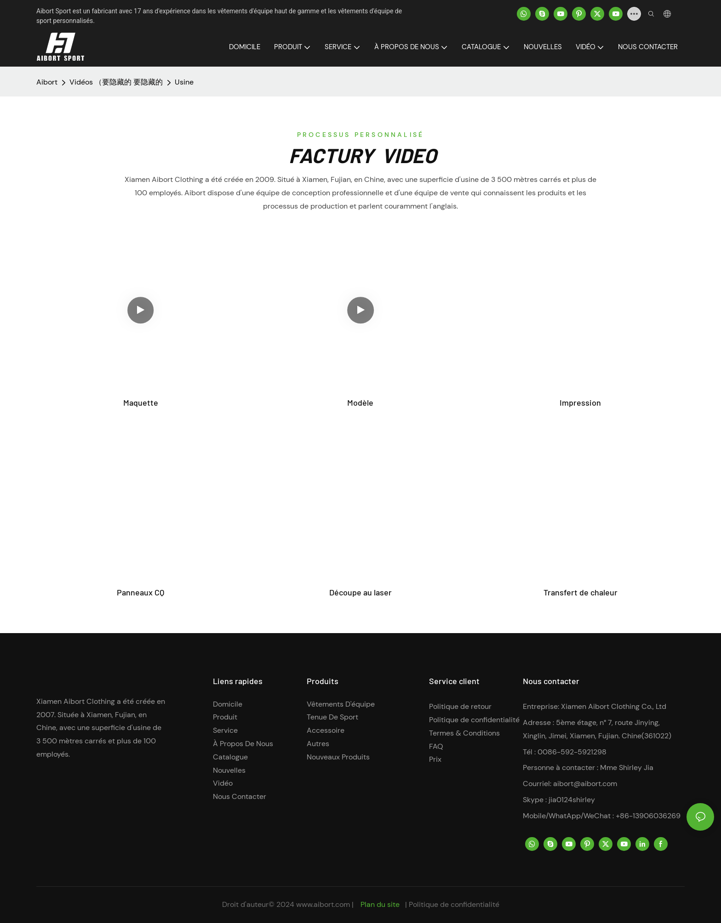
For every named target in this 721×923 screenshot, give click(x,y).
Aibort (46, 82)
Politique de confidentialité (474, 720)
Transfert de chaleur (581, 592)
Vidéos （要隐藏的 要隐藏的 (116, 82)
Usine (184, 82)
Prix (435, 759)
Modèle (360, 402)
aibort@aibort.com (585, 783)
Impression (580, 402)
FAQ (436, 746)
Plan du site (380, 904)
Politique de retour (460, 706)
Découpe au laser (360, 592)
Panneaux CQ (140, 592)
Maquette (140, 402)
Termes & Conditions (464, 733)
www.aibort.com (324, 904)
